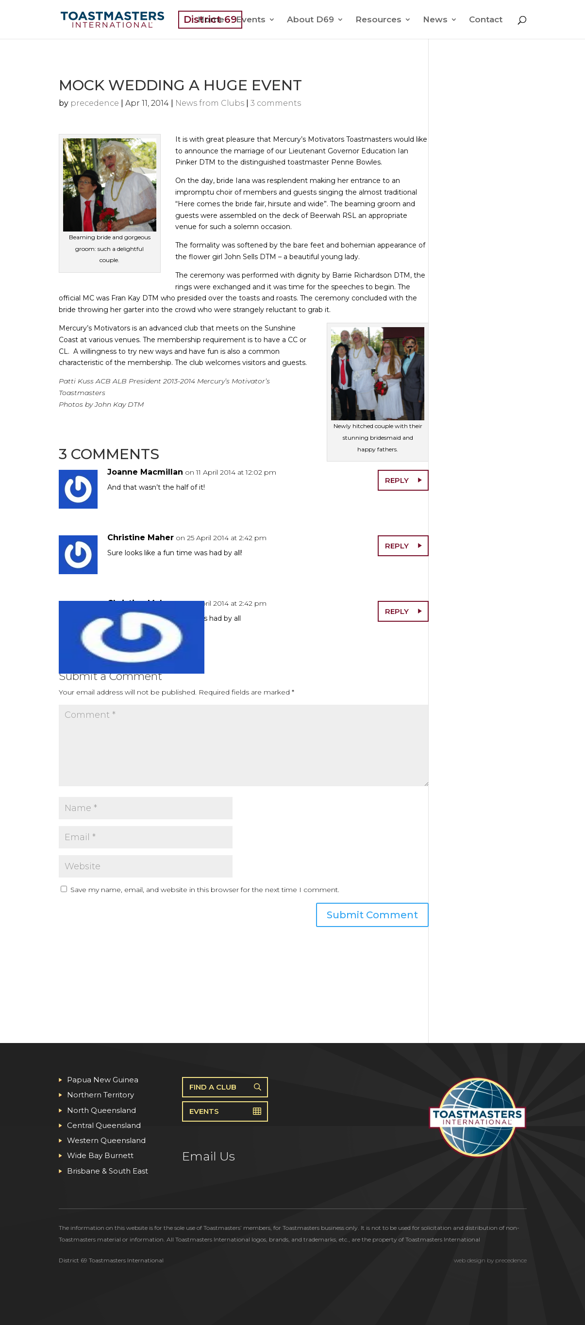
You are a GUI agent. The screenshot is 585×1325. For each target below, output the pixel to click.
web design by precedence (490, 1260)
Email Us (208, 1156)
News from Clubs (209, 103)
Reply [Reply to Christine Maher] (397, 545)
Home (211, 20)
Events (251, 20)
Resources (378, 20)
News (435, 20)
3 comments (276, 103)
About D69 (310, 20)
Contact (485, 20)
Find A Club (212, 1087)
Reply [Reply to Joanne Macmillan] (397, 480)
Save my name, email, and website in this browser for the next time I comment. (204, 889)
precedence (94, 103)
